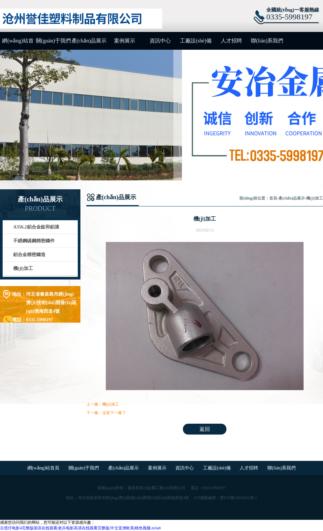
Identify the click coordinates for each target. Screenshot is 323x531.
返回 (204, 429)
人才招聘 (231, 40)
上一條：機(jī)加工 (102, 404)
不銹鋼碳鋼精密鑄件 (34, 240)
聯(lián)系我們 (267, 40)
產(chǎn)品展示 (89, 40)
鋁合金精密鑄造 (29, 254)
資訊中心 (160, 40)
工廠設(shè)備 (196, 40)
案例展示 (124, 40)
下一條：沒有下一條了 (106, 413)
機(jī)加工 (23, 268)
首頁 (273, 198)
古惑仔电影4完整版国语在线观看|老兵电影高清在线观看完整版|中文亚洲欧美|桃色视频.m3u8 (80, 528)
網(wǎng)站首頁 (17, 44)
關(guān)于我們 (53, 40)
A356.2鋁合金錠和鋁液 (36, 227)
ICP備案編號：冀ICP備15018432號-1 (225, 497)
